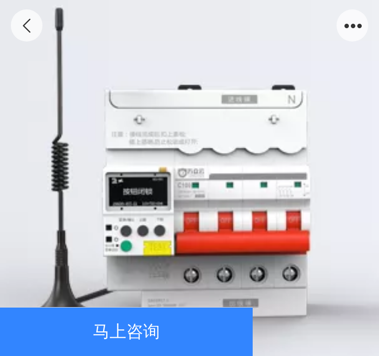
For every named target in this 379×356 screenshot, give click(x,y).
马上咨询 (126, 331)
